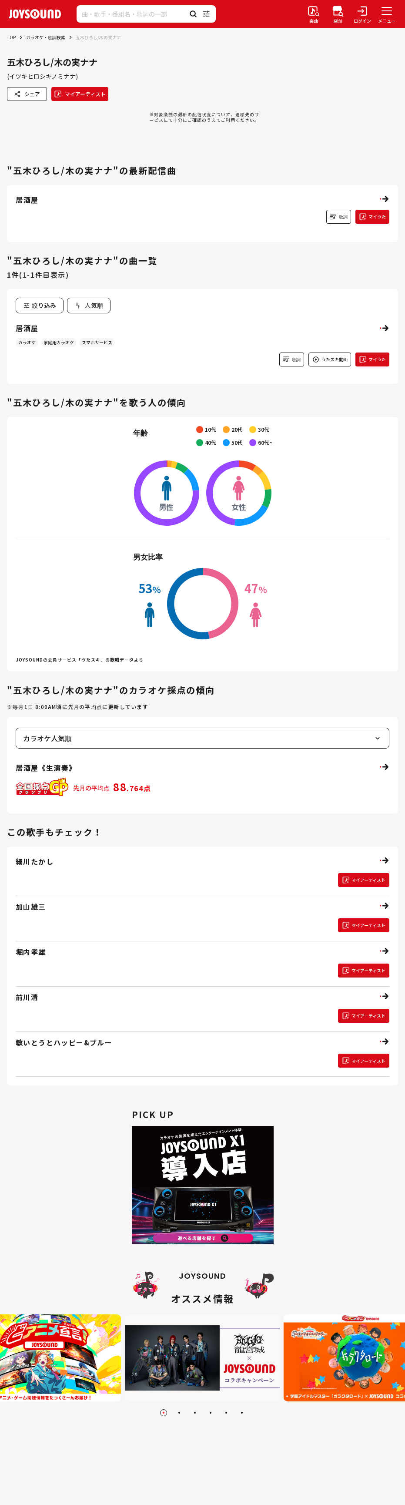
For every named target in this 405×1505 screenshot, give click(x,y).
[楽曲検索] (313, 14)
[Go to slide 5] (226, 1413)
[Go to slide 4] (210, 1413)
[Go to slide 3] (195, 1413)
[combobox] (88, 305)
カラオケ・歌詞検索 (45, 37)
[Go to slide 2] (179, 1413)
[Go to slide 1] (163, 1413)
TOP (11, 37)
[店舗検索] (338, 14)
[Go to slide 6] (242, 1413)
